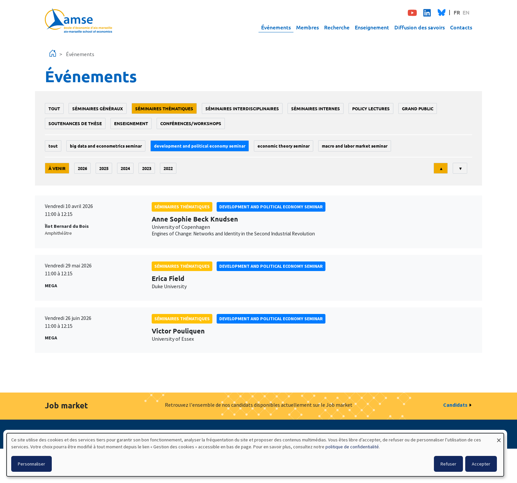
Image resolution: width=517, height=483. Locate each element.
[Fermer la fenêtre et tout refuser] (499, 437)
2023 (146, 168)
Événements (276, 27)
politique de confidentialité (352, 447)
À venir (57, 168)
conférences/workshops (190, 123)
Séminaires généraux (97, 108)
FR (457, 12)
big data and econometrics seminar (106, 146)
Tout (54, 108)
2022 (168, 168)
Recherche (337, 27)
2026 (82, 168)
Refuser (448, 464)
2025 (103, 168)
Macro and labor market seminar (354, 146)
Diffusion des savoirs (419, 27)
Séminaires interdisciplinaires (242, 108)
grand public (417, 108)
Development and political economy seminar (199, 146)
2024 (125, 168)
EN (466, 12)
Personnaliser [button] (31, 464)
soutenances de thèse (75, 123)
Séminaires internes (315, 108)
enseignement (131, 123)
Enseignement (372, 27)
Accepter (481, 464)
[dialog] (255, 454)
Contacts (461, 27)
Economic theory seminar (284, 146)
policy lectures (371, 108)
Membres (307, 27)
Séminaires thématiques (164, 108)
